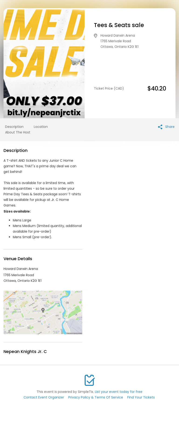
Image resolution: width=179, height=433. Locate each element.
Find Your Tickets (141, 397)
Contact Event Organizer (44, 397)
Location (41, 126)
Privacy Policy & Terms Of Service (95, 397)
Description (14, 126)
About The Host (17, 132)
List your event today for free (118, 391)
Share (166, 126)
